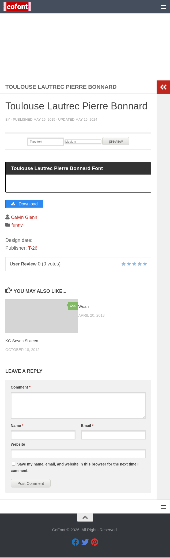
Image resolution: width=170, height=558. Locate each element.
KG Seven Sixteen (21, 341)
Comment (21, 388)
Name (17, 426)
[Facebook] (75, 542)
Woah (83, 307)
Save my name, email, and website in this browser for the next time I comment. (74, 468)
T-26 (33, 248)
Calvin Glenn (25, 217)
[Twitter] (85, 542)
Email (87, 426)
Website (18, 445)
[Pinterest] (95, 542)
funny (17, 225)
